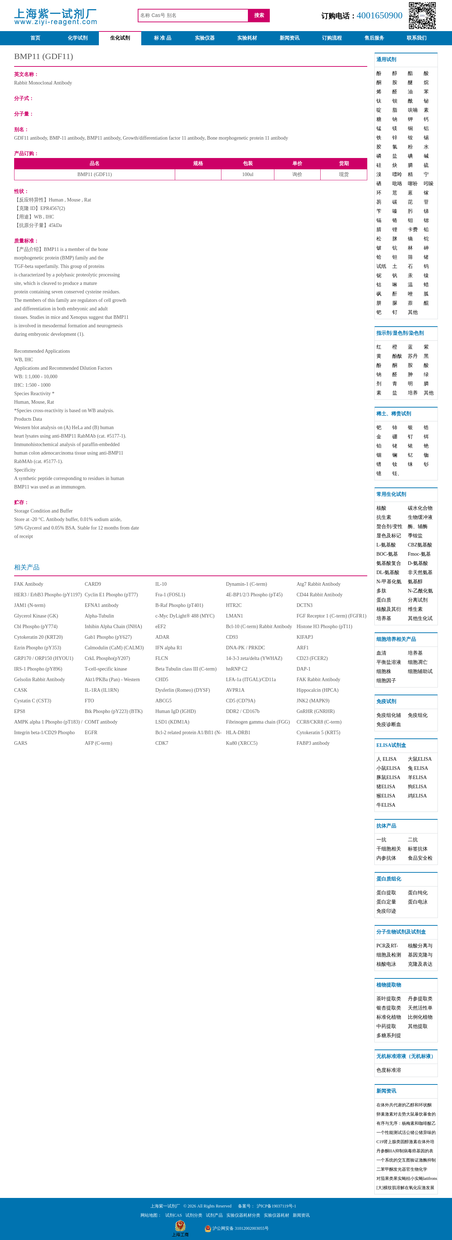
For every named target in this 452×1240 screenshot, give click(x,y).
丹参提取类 (420, 998)
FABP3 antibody (313, 743)
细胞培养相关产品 (396, 639)
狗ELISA (417, 786)
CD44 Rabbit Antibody (320, 594)
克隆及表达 (420, 964)
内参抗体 (386, 858)
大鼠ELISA (420, 759)
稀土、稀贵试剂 (393, 413)
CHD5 (161, 679)
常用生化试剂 (391, 494)
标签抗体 (418, 849)
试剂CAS (173, 1215)
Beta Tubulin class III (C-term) (185, 669)
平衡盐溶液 (388, 662)
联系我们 (417, 38)
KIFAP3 (305, 637)
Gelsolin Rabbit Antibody (39, 679)
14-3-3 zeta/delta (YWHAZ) (254, 658)
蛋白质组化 (388, 879)
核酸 (381, 508)
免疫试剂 (386, 701)
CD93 (232, 637)
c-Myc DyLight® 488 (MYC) (184, 616)
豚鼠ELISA (388, 777)
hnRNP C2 (237, 669)
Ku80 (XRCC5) (241, 743)
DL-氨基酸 (387, 572)
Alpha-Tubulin (99, 616)
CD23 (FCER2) (312, 658)
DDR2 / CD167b (243, 711)
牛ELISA (386, 805)
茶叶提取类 (388, 998)
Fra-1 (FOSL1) (170, 594)
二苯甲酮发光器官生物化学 (401, 1169)
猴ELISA (386, 796)
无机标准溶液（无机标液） (406, 1056)
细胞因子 (386, 680)
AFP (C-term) (98, 743)
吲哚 (429, 183)
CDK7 (161, 743)
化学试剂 (78, 38)
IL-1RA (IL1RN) (102, 690)
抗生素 (383, 517)
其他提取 (418, 1026)
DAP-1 (304, 669)
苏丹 (413, 356)
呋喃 (413, 110)
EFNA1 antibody (102, 605)
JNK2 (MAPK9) (313, 700)
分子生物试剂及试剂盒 (401, 932)
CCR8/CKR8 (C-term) (319, 722)
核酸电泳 (386, 964)
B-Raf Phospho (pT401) (179, 605)
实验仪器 (205, 38)
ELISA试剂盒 (391, 745)
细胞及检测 (388, 955)
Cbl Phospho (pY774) (36, 626)
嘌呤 (397, 174)
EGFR (91, 732)
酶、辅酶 (418, 526)
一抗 (381, 839)
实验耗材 (247, 38)
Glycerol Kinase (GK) (36, 616)
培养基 (383, 618)
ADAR (162, 637)
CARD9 (93, 584)
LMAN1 (234, 616)
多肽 (381, 590)
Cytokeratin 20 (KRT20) (38, 637)
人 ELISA (386, 759)
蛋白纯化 (418, 892)
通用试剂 (386, 59)
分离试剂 (418, 600)
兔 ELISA (418, 768)
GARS (20, 743)
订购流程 (332, 38)
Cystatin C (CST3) (32, 700)
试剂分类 (193, 1215)
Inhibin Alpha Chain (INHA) (113, 626)
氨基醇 (415, 581)
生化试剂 (120, 38)
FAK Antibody (28, 584)
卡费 (413, 229)
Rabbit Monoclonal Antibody (43, 83)
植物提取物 (388, 985)
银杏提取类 (388, 1008)
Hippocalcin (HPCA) (318, 690)
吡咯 (397, 183)
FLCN (161, 658)
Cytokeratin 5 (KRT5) (318, 732)
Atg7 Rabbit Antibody (318, 584)
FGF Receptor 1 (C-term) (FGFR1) (332, 616)
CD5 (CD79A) (240, 700)
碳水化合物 (420, 508)
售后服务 (374, 38)
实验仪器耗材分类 (243, 1215)
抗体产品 (386, 826)
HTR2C (234, 605)
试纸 (381, 266)
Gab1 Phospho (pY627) (108, 637)
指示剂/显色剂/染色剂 (400, 333)
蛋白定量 (386, 902)
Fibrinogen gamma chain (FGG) (258, 722)
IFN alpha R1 (168, 647)
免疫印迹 (386, 911)
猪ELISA (386, 786)
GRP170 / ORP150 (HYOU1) (43, 658)
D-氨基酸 (418, 563)
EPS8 (19, 711)
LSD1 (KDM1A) (172, 722)
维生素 (415, 609)
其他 (413, 312)
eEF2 (160, 626)
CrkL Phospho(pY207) (107, 658)
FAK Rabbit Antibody (318, 679)
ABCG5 (163, 700)
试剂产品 (214, 1215)
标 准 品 (162, 38)
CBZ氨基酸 (420, 545)
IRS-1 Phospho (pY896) (38, 669)
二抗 (413, 839)
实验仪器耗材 (276, 1215)
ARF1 (303, 647)
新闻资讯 (289, 38)
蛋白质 (383, 600)
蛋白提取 (386, 892)
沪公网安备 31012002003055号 (236, 1228)
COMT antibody (101, 722)
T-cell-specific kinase (106, 669)
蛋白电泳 (418, 902)
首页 (35, 38)
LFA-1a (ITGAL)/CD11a (251, 679)
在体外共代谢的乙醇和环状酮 (404, 1104)
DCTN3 (305, 605)
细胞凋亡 (418, 662)
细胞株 (383, 671)
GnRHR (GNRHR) (316, 711)
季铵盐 (415, 535)
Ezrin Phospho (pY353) (37, 647)
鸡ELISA (417, 796)
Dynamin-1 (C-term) (246, 584)
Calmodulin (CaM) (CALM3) (114, 647)
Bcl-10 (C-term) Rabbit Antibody (259, 626)
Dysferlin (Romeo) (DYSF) (182, 690)
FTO (89, 700)
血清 (381, 653)
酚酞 (397, 356)
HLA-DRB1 (238, 732)
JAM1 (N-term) (29, 605)
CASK (20, 690)
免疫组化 (418, 715)
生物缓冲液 (420, 517)
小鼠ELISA (388, 768)
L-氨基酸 (386, 545)
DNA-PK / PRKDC (245, 647)
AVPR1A (235, 690)
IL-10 (161, 584)
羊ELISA (417, 777)
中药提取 (386, 1026)
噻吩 (413, 183)
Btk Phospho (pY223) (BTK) (114, 711)
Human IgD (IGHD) (175, 711)
